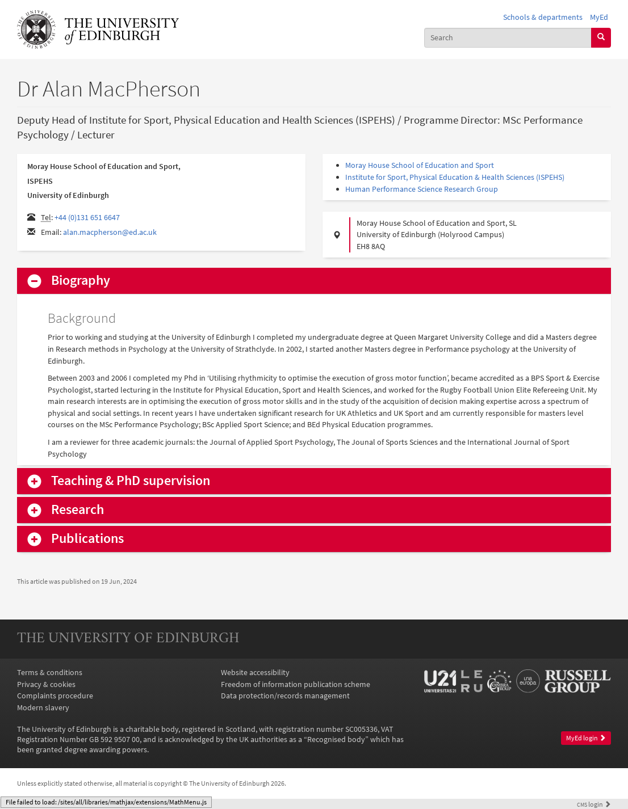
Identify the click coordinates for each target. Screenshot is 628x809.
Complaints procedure (55, 695)
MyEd (599, 17)
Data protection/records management (285, 695)
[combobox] (508, 38)
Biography (80, 280)
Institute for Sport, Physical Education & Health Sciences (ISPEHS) (454, 177)
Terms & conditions (49, 672)
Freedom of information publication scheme (295, 684)
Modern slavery (43, 707)
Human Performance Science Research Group (421, 189)
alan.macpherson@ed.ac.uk (110, 232)
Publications (87, 538)
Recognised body (336, 739)
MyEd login (586, 738)
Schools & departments (543, 17)
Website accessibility (255, 672)
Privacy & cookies (46, 684)
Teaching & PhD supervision (130, 480)
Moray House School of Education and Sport (419, 165)
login (594, 804)
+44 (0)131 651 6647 (87, 217)
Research (77, 509)
